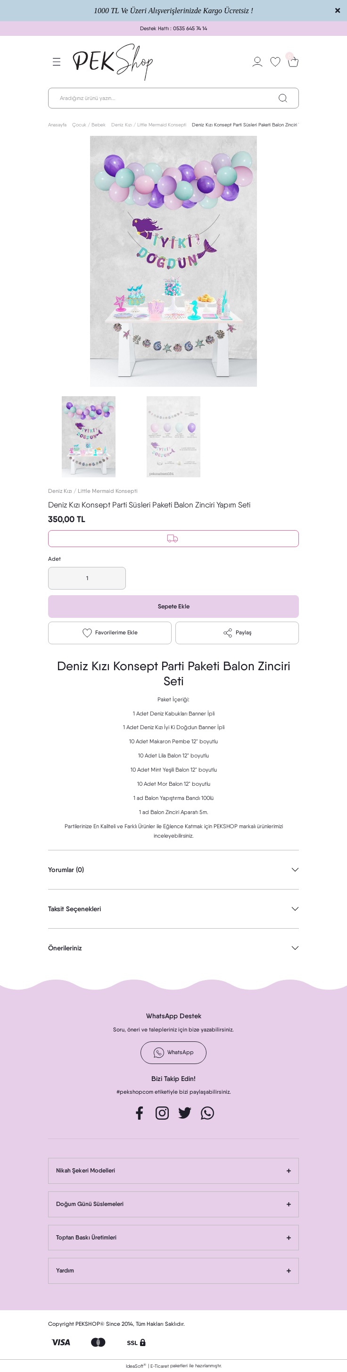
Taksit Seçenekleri (74, 909)
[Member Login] (257, 61)
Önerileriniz (65, 948)
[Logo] (113, 62)
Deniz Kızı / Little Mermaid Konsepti (93, 491)
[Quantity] (87, 578)
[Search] (173, 98)
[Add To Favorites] (110, 633)
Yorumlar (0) (66, 869)
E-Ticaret (159, 1366)
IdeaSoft (136, 1366)
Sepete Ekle (174, 606)
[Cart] (293, 61)
